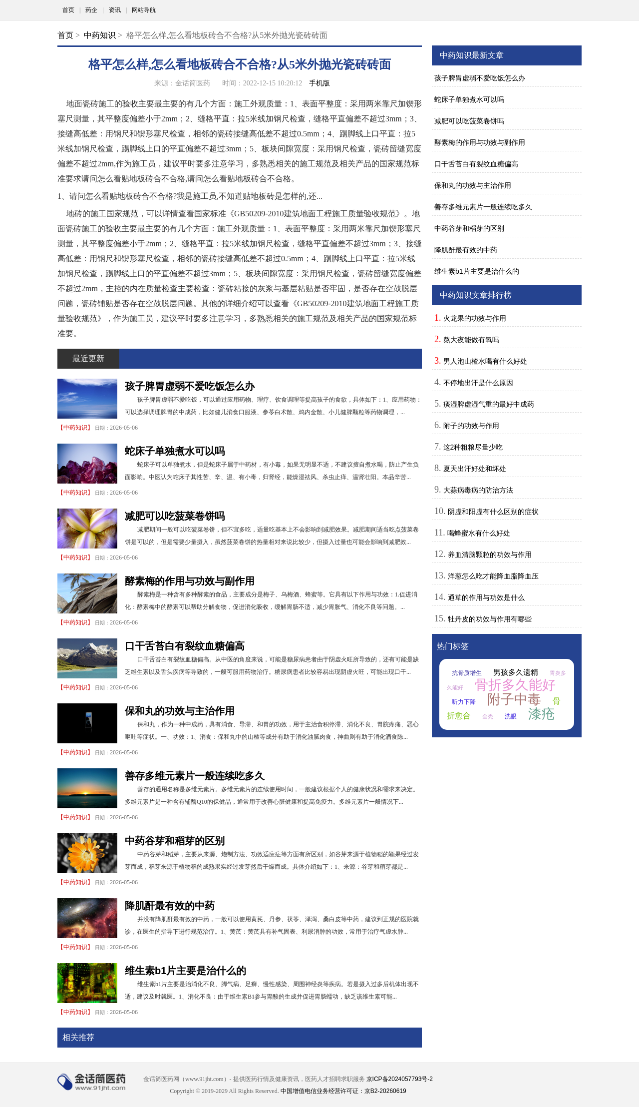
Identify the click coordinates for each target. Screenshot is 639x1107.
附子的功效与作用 (471, 426)
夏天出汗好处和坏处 (474, 469)
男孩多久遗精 (515, 672)
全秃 (487, 716)
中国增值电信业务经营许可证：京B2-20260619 (343, 1091)
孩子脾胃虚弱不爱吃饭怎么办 (190, 386)
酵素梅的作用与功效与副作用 (190, 580)
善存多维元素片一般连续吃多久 (195, 775)
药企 (91, 9)
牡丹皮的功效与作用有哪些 (490, 619)
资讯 (115, 9)
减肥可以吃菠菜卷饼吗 (175, 516)
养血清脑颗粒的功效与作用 (490, 554)
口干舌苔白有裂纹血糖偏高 (185, 645)
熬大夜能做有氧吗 (471, 340)
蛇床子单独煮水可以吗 (175, 451)
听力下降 (464, 701)
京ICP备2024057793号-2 (399, 1079)
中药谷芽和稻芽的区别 (175, 840)
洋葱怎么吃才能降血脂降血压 (493, 576)
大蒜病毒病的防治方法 (478, 490)
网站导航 (144, 9)
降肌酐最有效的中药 (170, 905)
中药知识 (100, 35)
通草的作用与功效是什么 (486, 597)
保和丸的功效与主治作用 (180, 710)
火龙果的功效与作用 (474, 318)
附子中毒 (514, 699)
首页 (68, 9)
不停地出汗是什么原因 (478, 383)
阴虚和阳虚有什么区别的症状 (493, 512)
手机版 (319, 83)
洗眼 (511, 716)
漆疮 (541, 713)
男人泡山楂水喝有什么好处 (485, 361)
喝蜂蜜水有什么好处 (478, 533)
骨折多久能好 (515, 684)
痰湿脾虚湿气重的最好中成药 (488, 404)
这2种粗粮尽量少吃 (473, 447)
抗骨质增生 (467, 672)
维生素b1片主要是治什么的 (185, 970)
